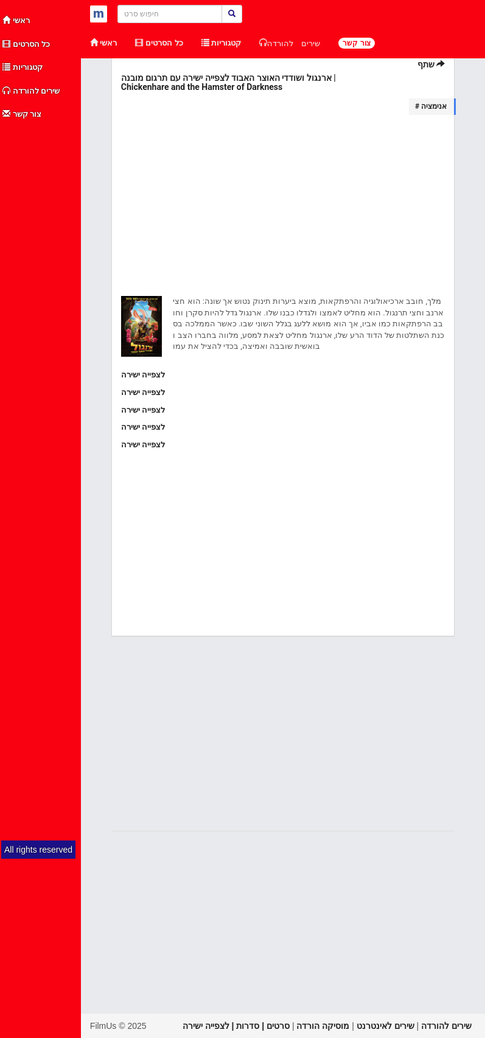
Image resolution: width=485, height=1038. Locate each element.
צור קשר (21, 114)
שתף (431, 64)
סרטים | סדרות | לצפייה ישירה (236, 1026)
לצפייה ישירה (143, 374)
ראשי (16, 20)
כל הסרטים (26, 44)
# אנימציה (431, 106)
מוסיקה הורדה (322, 1026)
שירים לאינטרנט (385, 1026)
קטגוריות (22, 67)
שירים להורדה (31, 90)
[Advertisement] (41, 308)
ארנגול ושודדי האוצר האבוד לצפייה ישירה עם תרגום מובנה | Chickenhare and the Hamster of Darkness (228, 82)
